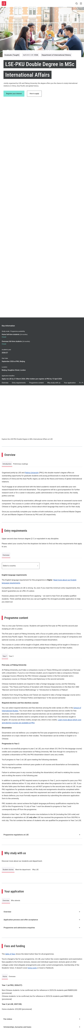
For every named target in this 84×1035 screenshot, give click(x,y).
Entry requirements (19, 383)
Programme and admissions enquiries (42, 928)
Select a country (20, 566)
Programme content (36, 383)
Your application (70, 383)
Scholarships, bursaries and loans (42, 1027)
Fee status (42, 1019)
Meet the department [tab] (23, 870)
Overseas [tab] (6, 555)
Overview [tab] (6, 900)
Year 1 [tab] (5, 656)
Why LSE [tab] (35, 870)
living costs (32, 968)
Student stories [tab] (8, 870)
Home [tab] (5, 976)
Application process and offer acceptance (42, 920)
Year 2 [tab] (11, 656)
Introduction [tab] (7, 464)
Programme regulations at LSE (42, 835)
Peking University (32, 473)
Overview (5, 383)
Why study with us (53, 383)
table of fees (10, 954)
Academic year (6, 349)
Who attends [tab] (15, 900)
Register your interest (14, 94)
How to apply (34, 94)
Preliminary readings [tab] (20, 464)
